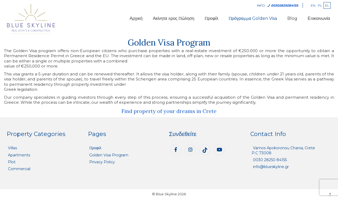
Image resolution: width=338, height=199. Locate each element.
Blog (292, 18)
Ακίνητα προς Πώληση (173, 18)
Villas (12, 148)
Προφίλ (211, 18)
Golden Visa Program (108, 155)
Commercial (19, 168)
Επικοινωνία (319, 18)
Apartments (19, 155)
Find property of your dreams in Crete (169, 111)
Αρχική (136, 18)
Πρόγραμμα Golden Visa (253, 18)
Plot (12, 162)
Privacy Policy (102, 162)
